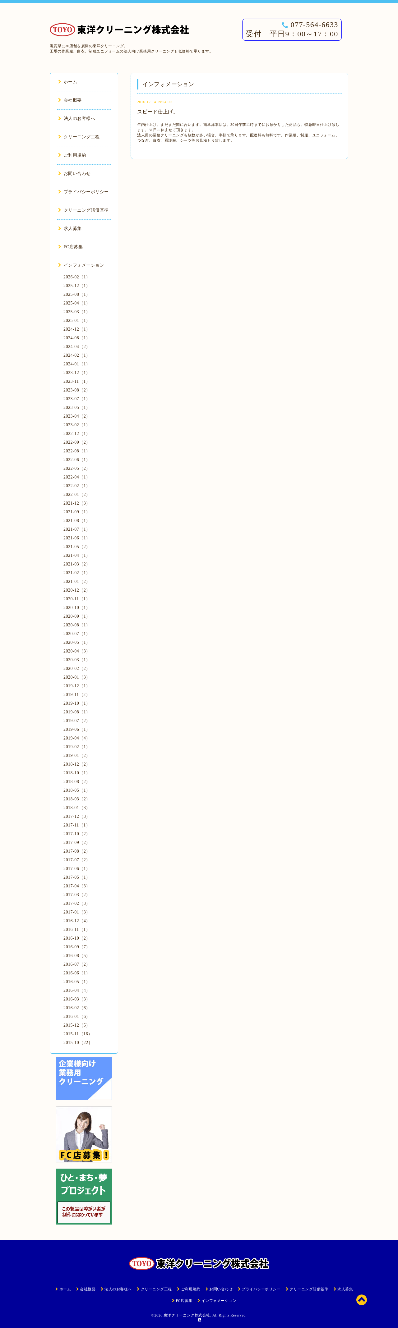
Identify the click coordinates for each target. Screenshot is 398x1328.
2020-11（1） (76, 599)
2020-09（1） (76, 616)
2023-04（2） (76, 416)
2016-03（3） (76, 999)
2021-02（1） (76, 572)
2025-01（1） (76, 320)
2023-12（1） (76, 372)
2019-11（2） (76, 694)
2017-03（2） (76, 894)
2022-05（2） (76, 468)
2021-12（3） (76, 503)
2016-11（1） (76, 929)
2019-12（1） (76, 686)
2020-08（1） (76, 625)
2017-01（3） (76, 912)
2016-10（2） (76, 938)
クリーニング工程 (79, 137)
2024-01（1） (76, 364)
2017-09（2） (76, 842)
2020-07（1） (76, 633)
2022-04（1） (76, 477)
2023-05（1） (76, 407)
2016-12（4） (76, 920)
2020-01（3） (76, 677)
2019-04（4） (76, 738)
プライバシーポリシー (83, 192)
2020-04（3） (76, 651)
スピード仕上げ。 (157, 111)
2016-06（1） (76, 973)
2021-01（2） (76, 581)
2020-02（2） (76, 668)
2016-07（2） (76, 964)
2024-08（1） (76, 338)
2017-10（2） (76, 833)
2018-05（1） (76, 790)
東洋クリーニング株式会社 (187, 1315)
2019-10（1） (76, 703)
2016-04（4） (76, 990)
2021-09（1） (76, 512)
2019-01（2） (76, 755)
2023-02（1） (76, 425)
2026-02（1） (76, 277)
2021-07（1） (76, 529)
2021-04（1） (76, 555)
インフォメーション (81, 265)
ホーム (67, 82)
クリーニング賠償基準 (83, 210)
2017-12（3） (76, 816)
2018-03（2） (76, 799)
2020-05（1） (76, 642)
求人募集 (70, 228)
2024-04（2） (76, 346)
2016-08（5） (76, 955)
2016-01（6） (76, 1016)
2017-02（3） (76, 903)
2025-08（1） (76, 294)
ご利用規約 (72, 155)
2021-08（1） (76, 520)
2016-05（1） (76, 981)
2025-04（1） (76, 303)
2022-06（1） (76, 459)
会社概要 (70, 100)
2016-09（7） (76, 947)
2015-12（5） (76, 1025)
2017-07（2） (76, 860)
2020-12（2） (76, 590)
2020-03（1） (76, 659)
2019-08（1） (76, 712)
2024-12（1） (76, 329)
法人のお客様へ (76, 118)
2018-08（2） (76, 781)
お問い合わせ (74, 173)
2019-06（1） (76, 729)
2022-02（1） (76, 485)
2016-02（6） (76, 1007)
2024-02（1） (76, 355)
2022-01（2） (76, 494)
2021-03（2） (76, 564)
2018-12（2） (76, 764)
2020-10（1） (76, 607)
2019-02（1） (76, 746)
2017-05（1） (76, 877)
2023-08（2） (76, 390)
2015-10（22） (78, 1042)
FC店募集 (70, 247)
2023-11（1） (76, 381)
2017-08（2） (76, 851)
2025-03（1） (76, 311)
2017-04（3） (76, 886)
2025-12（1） (76, 285)
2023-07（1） (76, 398)
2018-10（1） (76, 773)
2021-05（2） (76, 546)
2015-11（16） (78, 1034)
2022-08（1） (76, 451)
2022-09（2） (76, 442)
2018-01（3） (76, 807)
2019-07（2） (76, 720)
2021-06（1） (76, 538)
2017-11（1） (76, 825)
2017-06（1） (76, 868)
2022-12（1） (76, 433)
